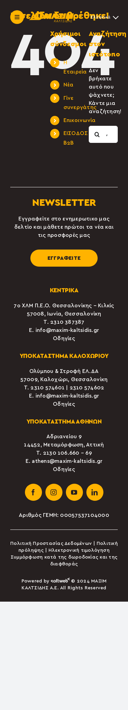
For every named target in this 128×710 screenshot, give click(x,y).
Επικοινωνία (79, 120)
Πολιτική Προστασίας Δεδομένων (51, 543)
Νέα (68, 85)
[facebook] (33, 492)
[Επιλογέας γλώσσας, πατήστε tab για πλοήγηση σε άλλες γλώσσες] (104, 17)
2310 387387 (67, 322)
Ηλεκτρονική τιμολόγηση (79, 550)
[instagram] (53, 492)
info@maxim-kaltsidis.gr (67, 330)
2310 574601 (47, 387)
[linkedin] (94, 492)
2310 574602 (87, 387)
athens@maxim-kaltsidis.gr (67, 461)
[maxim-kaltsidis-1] (51, 14)
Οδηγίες (64, 338)
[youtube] (74, 492)
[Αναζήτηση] (97, 134)
